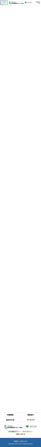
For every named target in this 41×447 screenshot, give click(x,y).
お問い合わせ (20, 434)
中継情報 (10, 415)
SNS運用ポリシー (14, 431)
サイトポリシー (27, 431)
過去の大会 (10, 420)
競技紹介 (30, 415)
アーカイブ (31, 420)
